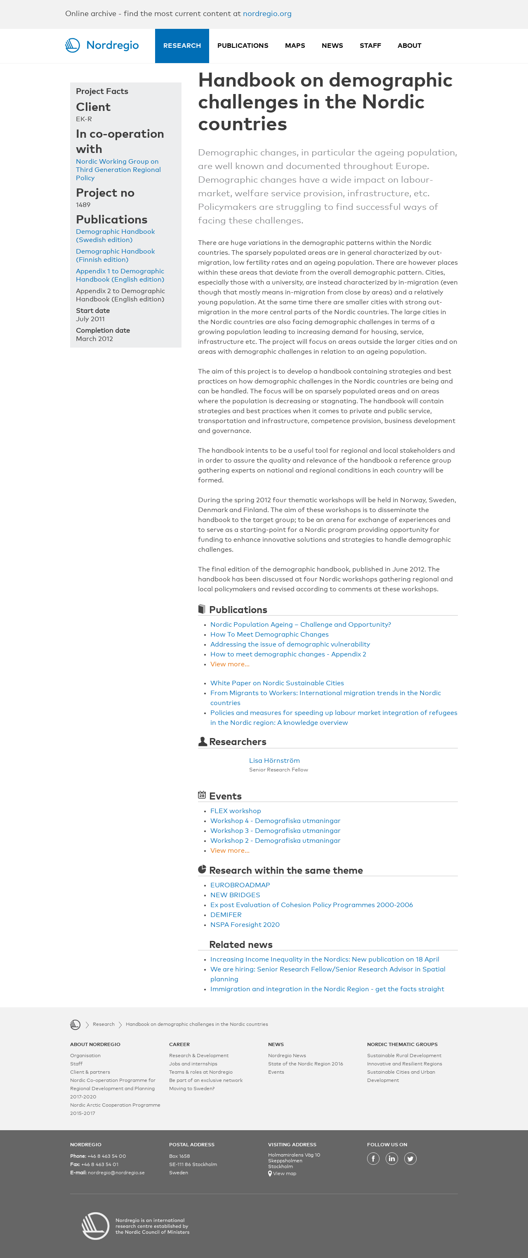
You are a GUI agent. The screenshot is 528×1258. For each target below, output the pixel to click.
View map (284, 1173)
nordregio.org (267, 14)
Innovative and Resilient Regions (404, 1064)
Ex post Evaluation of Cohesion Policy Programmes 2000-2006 (311, 905)
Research (182, 45)
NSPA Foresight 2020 (245, 925)
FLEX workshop (235, 811)
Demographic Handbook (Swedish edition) (115, 235)
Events (276, 1072)
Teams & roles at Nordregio (201, 1072)
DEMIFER (226, 915)
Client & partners (90, 1072)
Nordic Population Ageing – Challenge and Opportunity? (300, 624)
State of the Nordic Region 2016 (305, 1064)
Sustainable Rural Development (404, 1055)
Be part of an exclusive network (206, 1080)
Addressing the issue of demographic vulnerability (290, 644)
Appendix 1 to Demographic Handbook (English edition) (120, 275)
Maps (295, 45)
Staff (370, 45)
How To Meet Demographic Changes (269, 634)
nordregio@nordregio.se (116, 1173)
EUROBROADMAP (240, 885)
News (332, 45)
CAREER (179, 1044)
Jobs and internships (193, 1064)
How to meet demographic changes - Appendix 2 (288, 654)
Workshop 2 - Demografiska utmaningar (275, 840)
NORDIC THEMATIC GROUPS (402, 1044)
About (410, 45)
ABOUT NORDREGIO (95, 1044)
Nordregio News (287, 1055)
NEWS (276, 1044)
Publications (243, 45)
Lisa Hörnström (274, 760)
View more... (230, 664)
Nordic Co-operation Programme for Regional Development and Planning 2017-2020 (113, 1089)
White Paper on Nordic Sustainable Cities (277, 683)
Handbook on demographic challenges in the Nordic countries (197, 1024)
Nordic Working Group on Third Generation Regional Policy (118, 169)
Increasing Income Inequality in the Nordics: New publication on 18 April (324, 959)
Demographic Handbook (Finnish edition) (115, 255)
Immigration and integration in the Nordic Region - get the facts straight (327, 989)
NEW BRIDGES (235, 895)
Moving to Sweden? (191, 1088)
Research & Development (199, 1055)
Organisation (85, 1055)
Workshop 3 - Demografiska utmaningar (275, 831)
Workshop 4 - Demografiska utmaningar (275, 821)
